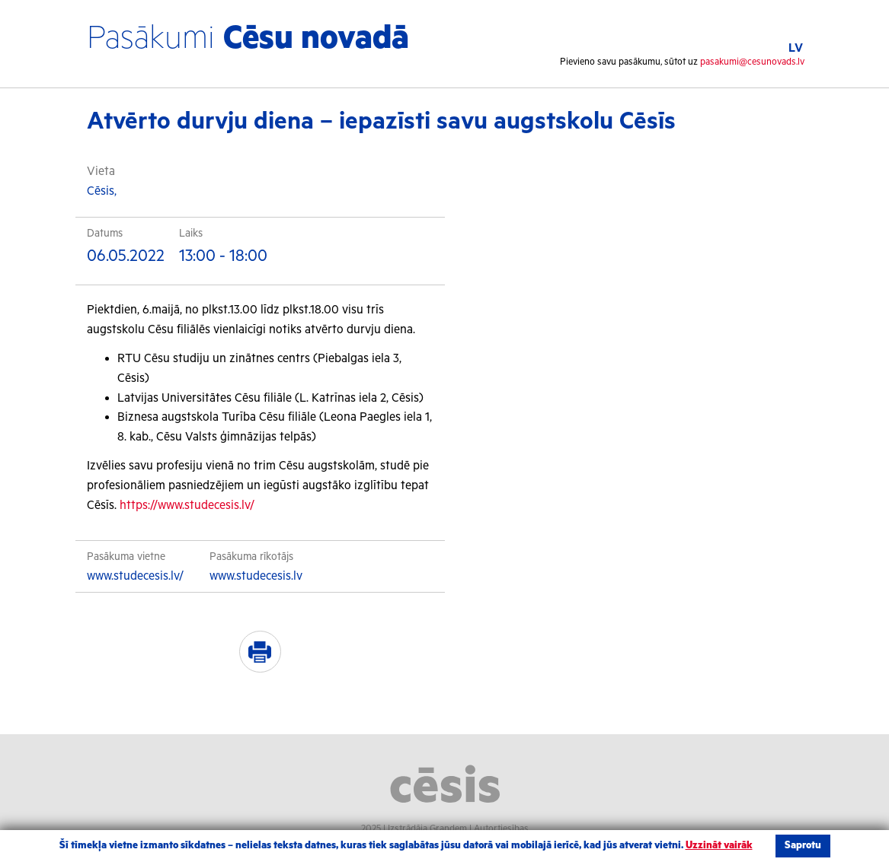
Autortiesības (501, 829)
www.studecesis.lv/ (135, 576)
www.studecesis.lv (255, 576)
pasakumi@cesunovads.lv (752, 62)
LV (795, 48)
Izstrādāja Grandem (427, 829)
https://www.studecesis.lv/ (187, 505)
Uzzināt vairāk (719, 845)
